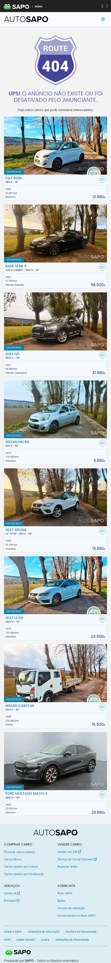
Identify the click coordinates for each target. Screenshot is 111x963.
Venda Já (12, 893)
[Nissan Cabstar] (55, 673)
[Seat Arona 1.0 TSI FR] (55, 497)
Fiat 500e (51, 180)
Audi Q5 (51, 355)
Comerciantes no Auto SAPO (77, 915)
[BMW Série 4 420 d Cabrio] (55, 233)
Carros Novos (13, 859)
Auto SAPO (65, 893)
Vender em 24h (69, 852)
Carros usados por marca (20, 866)
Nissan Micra (51, 443)
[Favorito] (102, 179)
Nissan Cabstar (51, 707)
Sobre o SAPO (13, 931)
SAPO (18, 952)
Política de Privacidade (81, 931)
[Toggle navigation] (103, 19)
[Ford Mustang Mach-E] (55, 761)
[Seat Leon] (55, 585)
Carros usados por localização (24, 874)
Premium (12, 900)
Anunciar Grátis (67, 866)
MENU (38, 6)
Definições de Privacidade (72, 939)
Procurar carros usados (19, 852)
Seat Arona (51, 531)
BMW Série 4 (51, 268)
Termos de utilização (71, 908)
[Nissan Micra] (55, 409)
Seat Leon (51, 619)
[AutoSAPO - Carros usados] (26, 19)
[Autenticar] (102, 7)
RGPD (7, 939)
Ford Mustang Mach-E (51, 795)
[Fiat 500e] (55, 145)
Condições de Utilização (44, 931)
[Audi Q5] (55, 321)
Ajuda (61, 900)
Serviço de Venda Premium (77, 859)
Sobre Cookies (25, 939)
